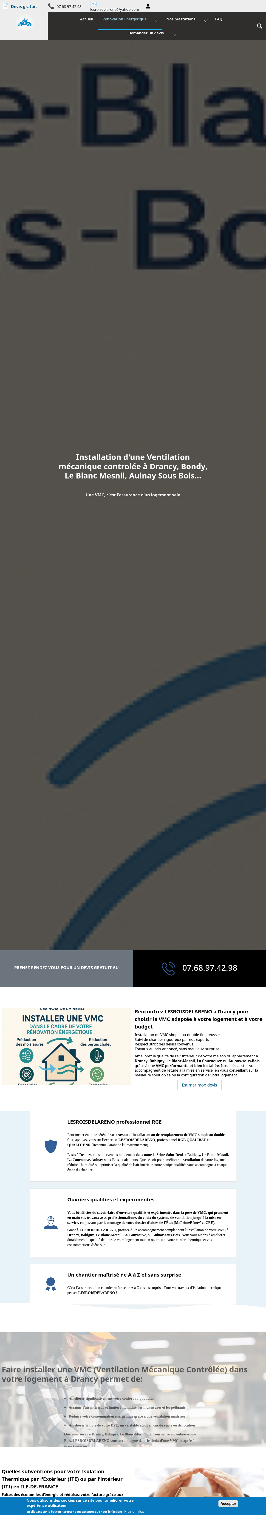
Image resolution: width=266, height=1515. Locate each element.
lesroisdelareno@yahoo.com (114, 9)
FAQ (217, 19)
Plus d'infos (134, 1511)
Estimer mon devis (199, 1085)
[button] (148, 6)
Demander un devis (146, 33)
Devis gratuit (19, 6)
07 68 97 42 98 (69, 6)
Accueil (88, 19)
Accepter (228, 1504)
